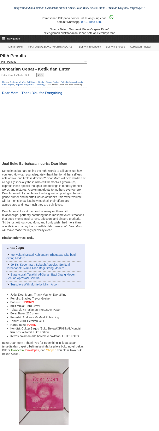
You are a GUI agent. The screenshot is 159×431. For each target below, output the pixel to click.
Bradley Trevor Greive (48, 82)
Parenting (40, 84)
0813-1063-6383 (91, 22)
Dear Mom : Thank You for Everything (32, 93)
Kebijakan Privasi (140, 46)
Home (5, 82)
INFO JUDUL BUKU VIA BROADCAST (51, 46)
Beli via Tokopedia (90, 46)
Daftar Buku (15, 46)
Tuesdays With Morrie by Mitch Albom (35, 284)
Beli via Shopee (115, 46)
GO (40, 75)
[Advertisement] (43, 129)
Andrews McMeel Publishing (23, 82)
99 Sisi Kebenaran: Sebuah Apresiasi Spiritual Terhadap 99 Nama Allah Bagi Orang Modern (38, 266)
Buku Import (8, 84)
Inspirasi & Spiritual (25, 84)
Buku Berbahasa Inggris (72, 82)
